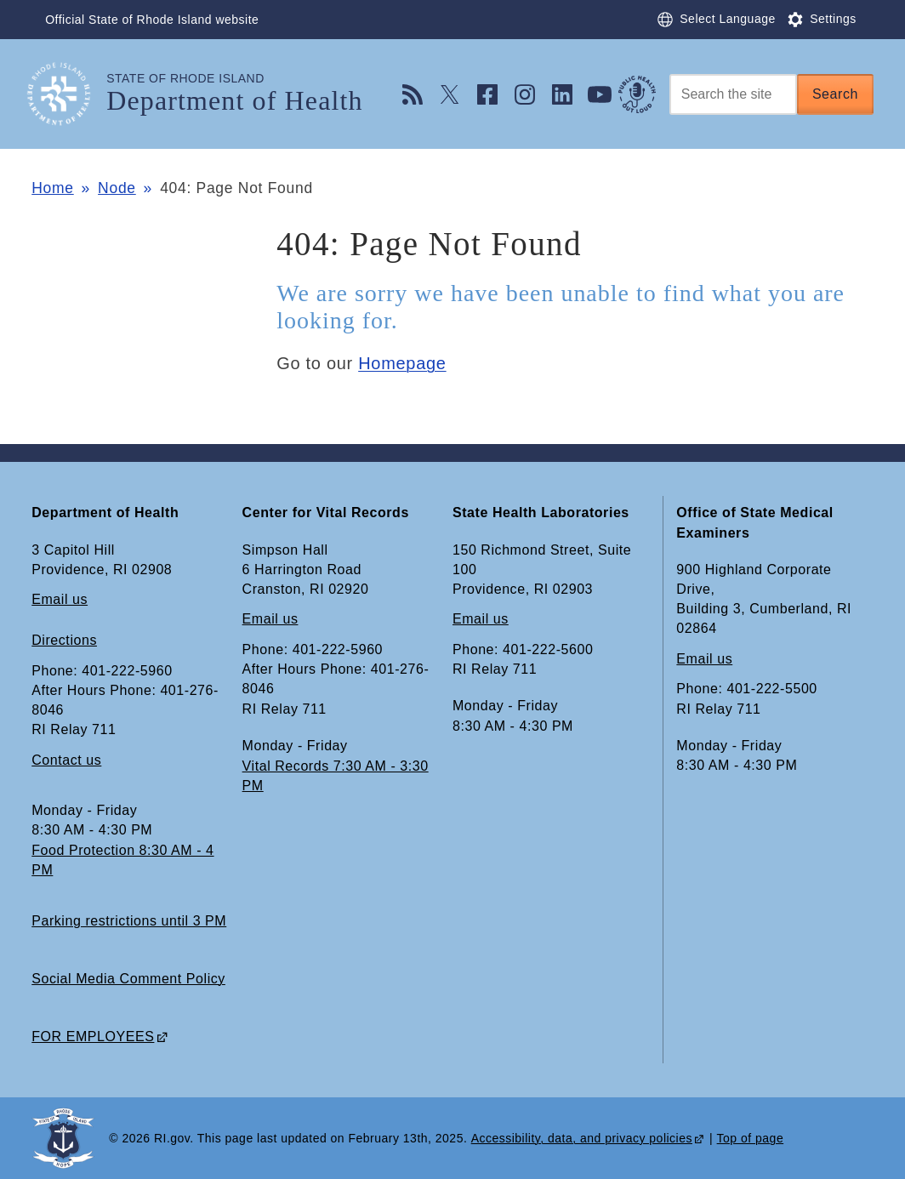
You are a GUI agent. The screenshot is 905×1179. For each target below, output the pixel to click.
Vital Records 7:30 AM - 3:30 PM (335, 776)
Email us (59, 599)
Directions (64, 640)
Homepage (402, 363)
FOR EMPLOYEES (92, 1036)
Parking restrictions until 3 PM (128, 921)
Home (52, 187)
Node (117, 187)
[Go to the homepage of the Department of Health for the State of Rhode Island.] (68, 94)
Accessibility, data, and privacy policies (581, 1138)
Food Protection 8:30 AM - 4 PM (122, 860)
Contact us (66, 760)
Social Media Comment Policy (128, 978)
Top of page (750, 1138)
